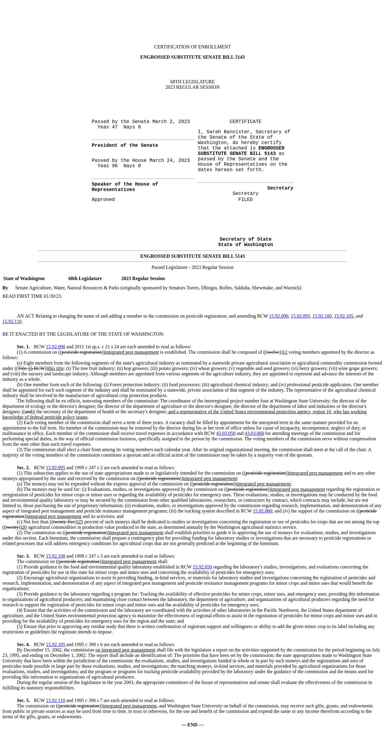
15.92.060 (262, 510)
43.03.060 (254, 433)
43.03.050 (226, 433)
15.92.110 (11, 321)
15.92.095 (300, 316)
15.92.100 (322, 316)
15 (30, 368)
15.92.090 (278, 316)
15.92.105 (343, 316)
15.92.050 (202, 566)
